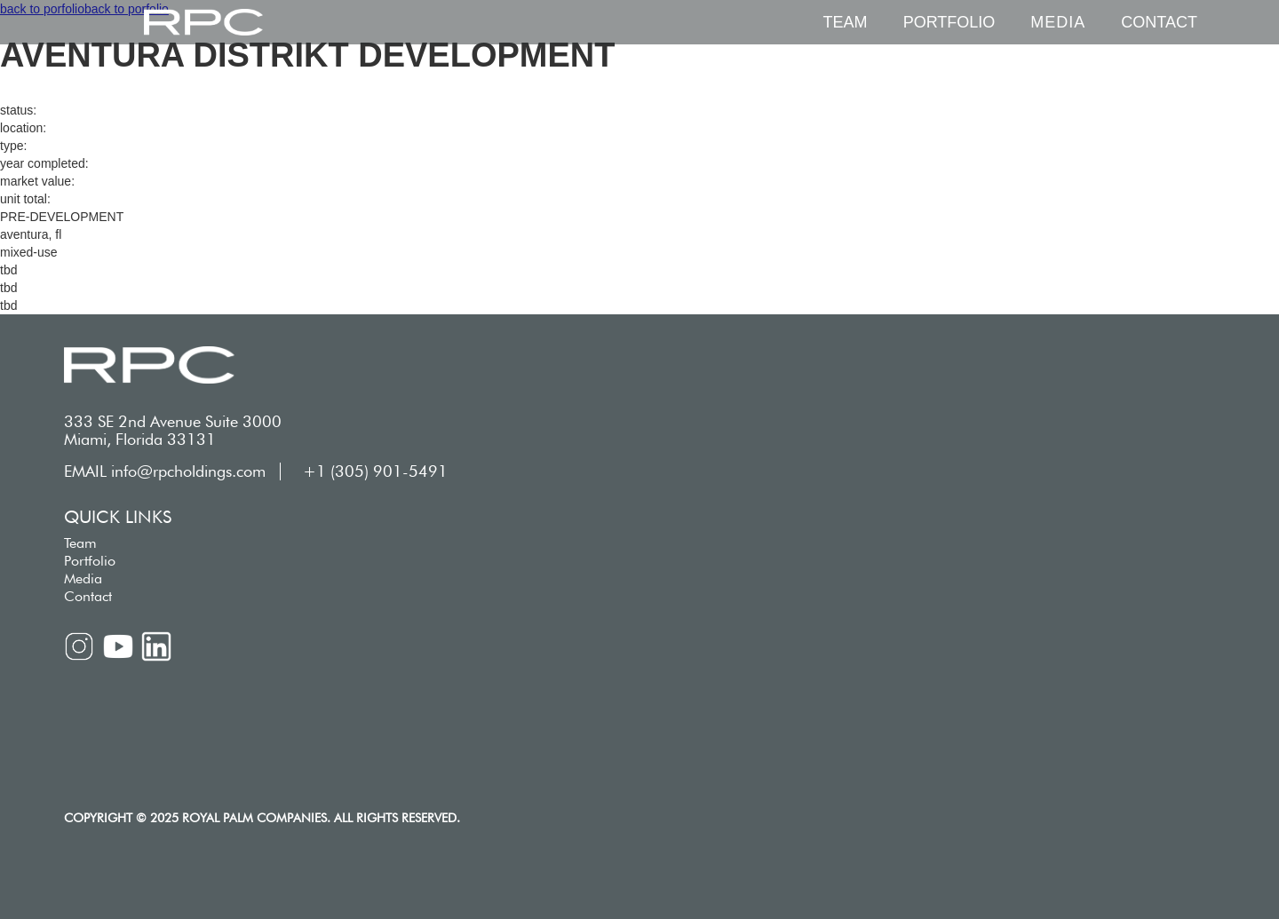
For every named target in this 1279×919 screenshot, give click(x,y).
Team (845, 22)
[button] (1058, 22)
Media (83, 578)
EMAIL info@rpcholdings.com (165, 471)
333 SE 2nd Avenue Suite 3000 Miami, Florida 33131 (173, 430)
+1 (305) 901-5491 (375, 471)
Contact (1159, 22)
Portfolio (949, 22)
